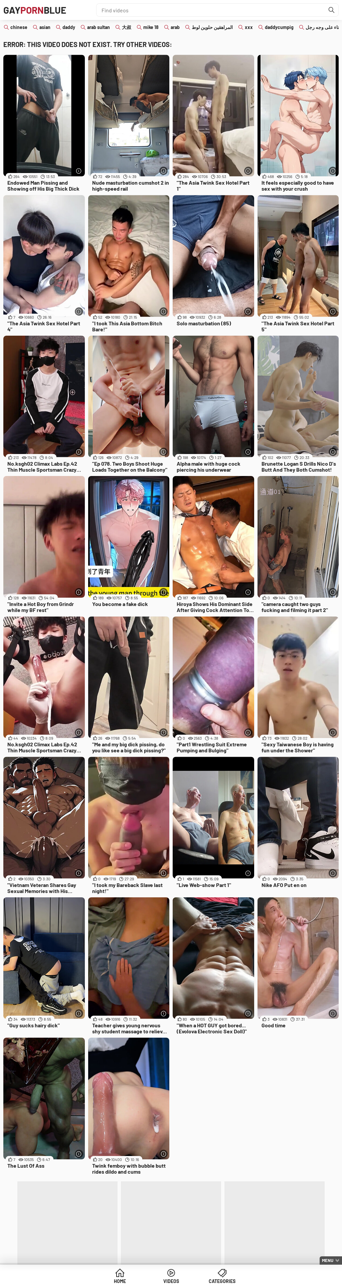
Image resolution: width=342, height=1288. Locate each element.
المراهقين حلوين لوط (212, 27)
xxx (249, 27)
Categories (222, 1281)
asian (44, 27)
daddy (68, 27)
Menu (327, 1260)
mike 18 (151, 27)
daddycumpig (279, 27)
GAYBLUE (34, 10)
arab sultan (98, 27)
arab (175, 27)
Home (120, 1281)
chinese (18, 27)
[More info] (79, 171)
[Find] (331, 10)
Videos (171, 1281)
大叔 (126, 27)
